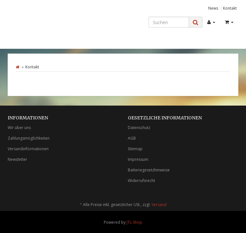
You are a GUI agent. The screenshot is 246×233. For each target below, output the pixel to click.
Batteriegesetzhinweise (149, 170)
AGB (132, 138)
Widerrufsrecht (141, 180)
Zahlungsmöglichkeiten (29, 138)
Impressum (138, 159)
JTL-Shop (134, 222)
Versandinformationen (28, 148)
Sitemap (135, 148)
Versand (159, 204)
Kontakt (230, 8)
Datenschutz (139, 127)
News (213, 8)
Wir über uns (19, 127)
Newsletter (17, 159)
